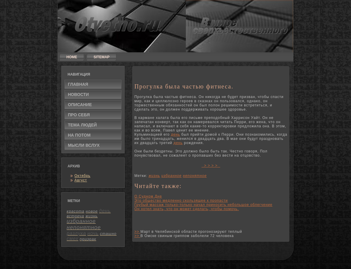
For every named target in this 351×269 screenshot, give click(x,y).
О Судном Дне (148, 196)
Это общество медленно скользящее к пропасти (181, 200)
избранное (171, 176)
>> (137, 232)
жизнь (154, 176)
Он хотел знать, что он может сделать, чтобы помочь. (186, 209)
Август (80, 180)
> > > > (211, 165)
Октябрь (82, 176)
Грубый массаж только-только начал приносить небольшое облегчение (203, 205)
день (175, 134)
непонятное (195, 176)
